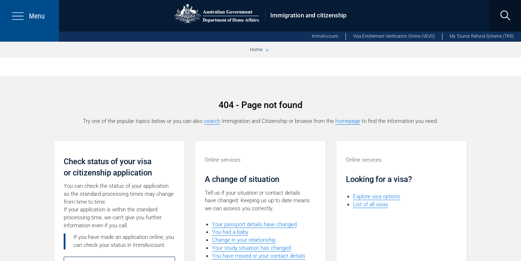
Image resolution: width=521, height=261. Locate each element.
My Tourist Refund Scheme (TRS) (482, 36)
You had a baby (230, 232)
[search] (505, 16)
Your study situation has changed (251, 248)
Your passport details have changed (254, 224)
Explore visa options (376, 196)
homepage (347, 121)
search (212, 121)
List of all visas (370, 204)
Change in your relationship (244, 240)
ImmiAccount (325, 36)
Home (256, 49)
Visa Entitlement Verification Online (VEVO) (394, 36)
